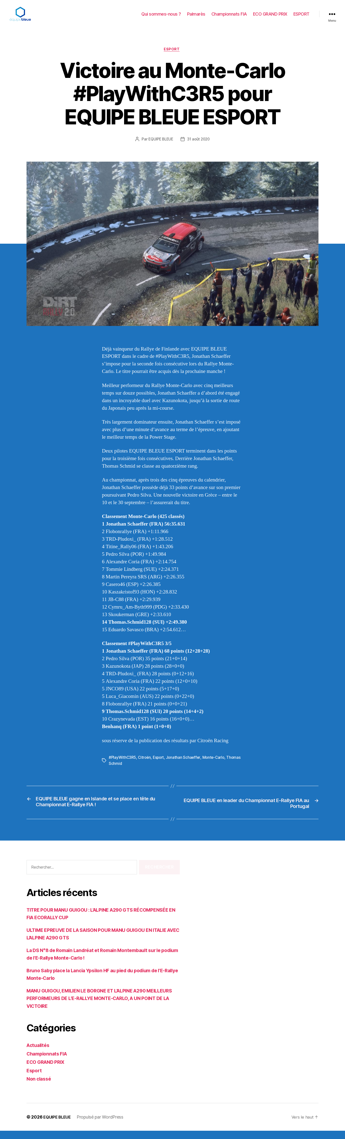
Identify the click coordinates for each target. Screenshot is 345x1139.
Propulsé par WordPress (102, 1125)
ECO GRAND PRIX (270, 17)
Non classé (40, 1087)
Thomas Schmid (123, 771)
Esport (172, 57)
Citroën (145, 765)
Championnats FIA (229, 17)
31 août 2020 (199, 147)
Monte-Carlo (216, 765)
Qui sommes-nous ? (161, 17)
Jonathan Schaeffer (185, 765)
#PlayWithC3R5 (123, 765)
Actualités (39, 1054)
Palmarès (196, 17)
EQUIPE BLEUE (160, 147)
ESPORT (301, 17)
